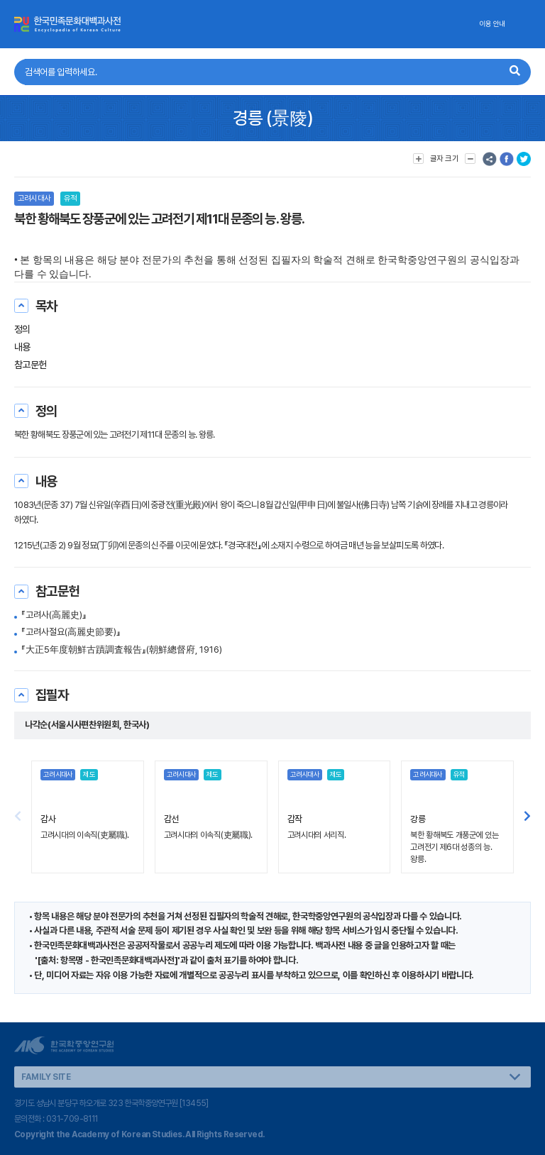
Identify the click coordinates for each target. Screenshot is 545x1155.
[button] (527, 816)
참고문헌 (30, 364)
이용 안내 (492, 24)
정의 (22, 329)
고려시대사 (34, 198)
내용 (22, 347)
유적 (70, 198)
